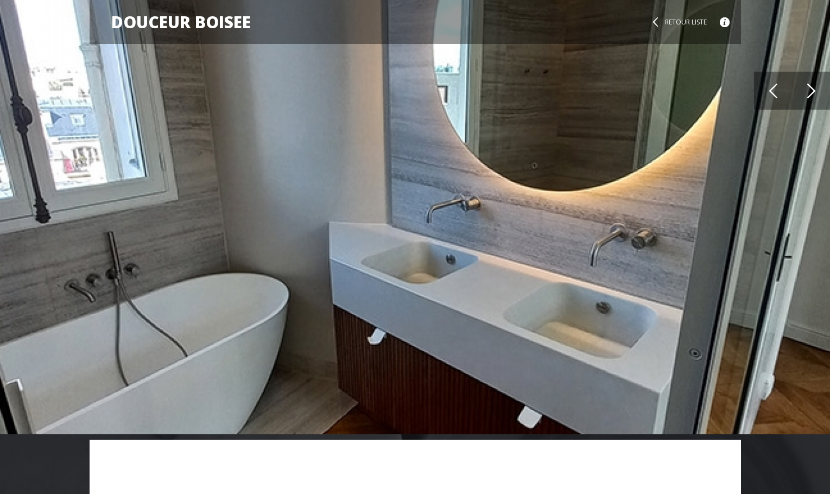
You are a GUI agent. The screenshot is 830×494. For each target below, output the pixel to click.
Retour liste (686, 22)
